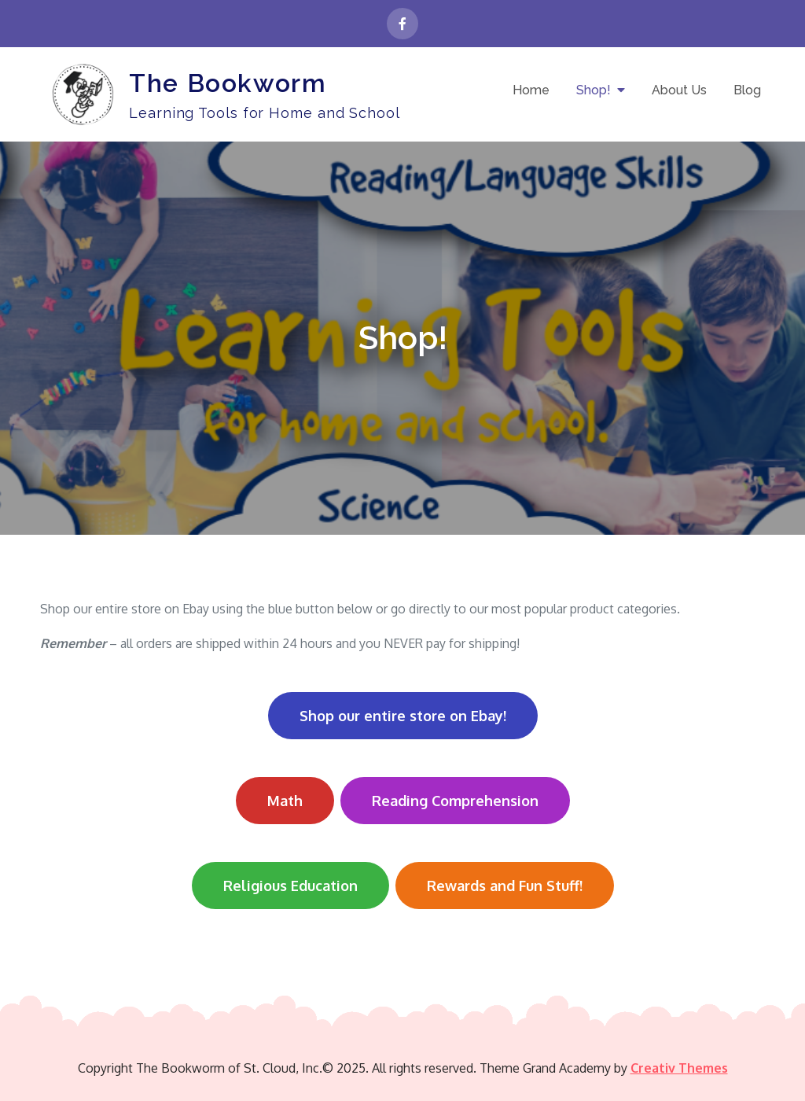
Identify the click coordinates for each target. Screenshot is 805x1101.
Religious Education (290, 885)
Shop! (593, 90)
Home (531, 90)
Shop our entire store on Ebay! (403, 715)
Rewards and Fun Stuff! (505, 885)
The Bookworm (227, 83)
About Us (679, 90)
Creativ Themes (679, 1068)
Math (285, 800)
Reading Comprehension (455, 800)
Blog (747, 90)
